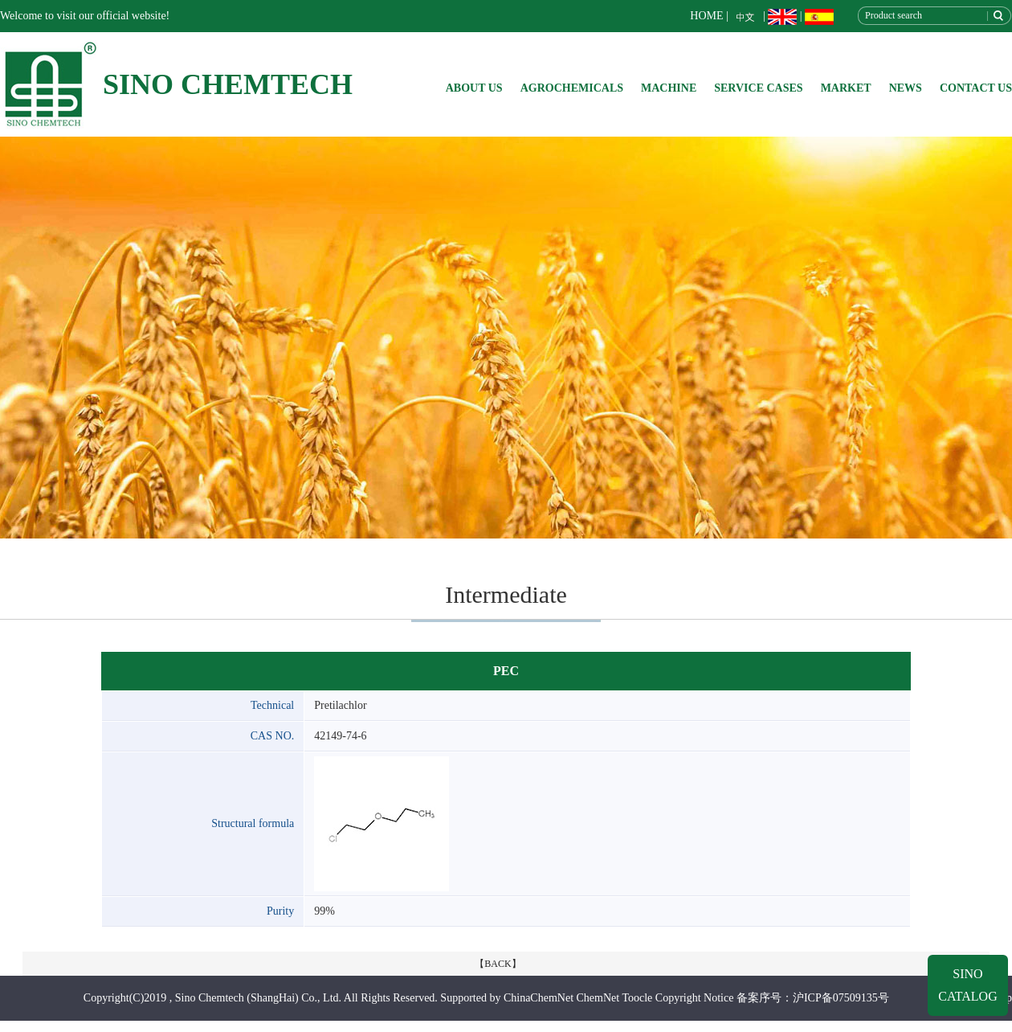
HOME (706, 16)
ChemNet (598, 998)
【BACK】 (497, 963)
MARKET (846, 88)
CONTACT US (976, 88)
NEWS (905, 88)
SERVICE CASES (758, 88)
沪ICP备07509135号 (841, 998)
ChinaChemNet (538, 998)
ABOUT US (474, 88)
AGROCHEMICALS (571, 88)
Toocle (637, 998)
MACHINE (668, 88)
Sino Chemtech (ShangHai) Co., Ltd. (258, 998)
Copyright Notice (694, 998)
